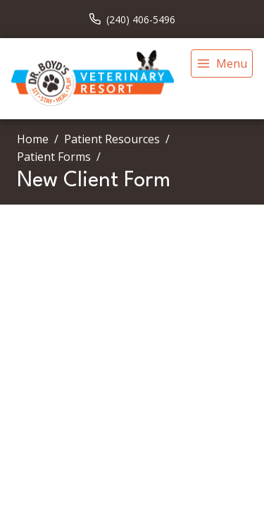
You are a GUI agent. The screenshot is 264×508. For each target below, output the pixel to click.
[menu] (222, 63)
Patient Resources (112, 139)
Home (33, 139)
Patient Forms (54, 156)
